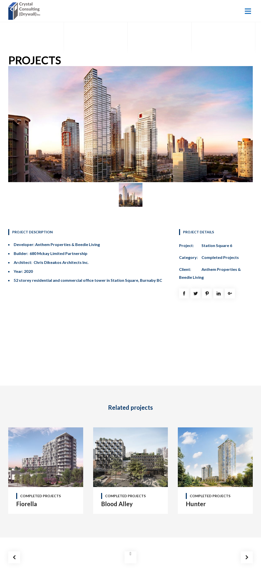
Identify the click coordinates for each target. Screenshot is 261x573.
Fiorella (26, 503)
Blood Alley (117, 503)
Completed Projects (220, 257)
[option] (130, 124)
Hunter (196, 503)
